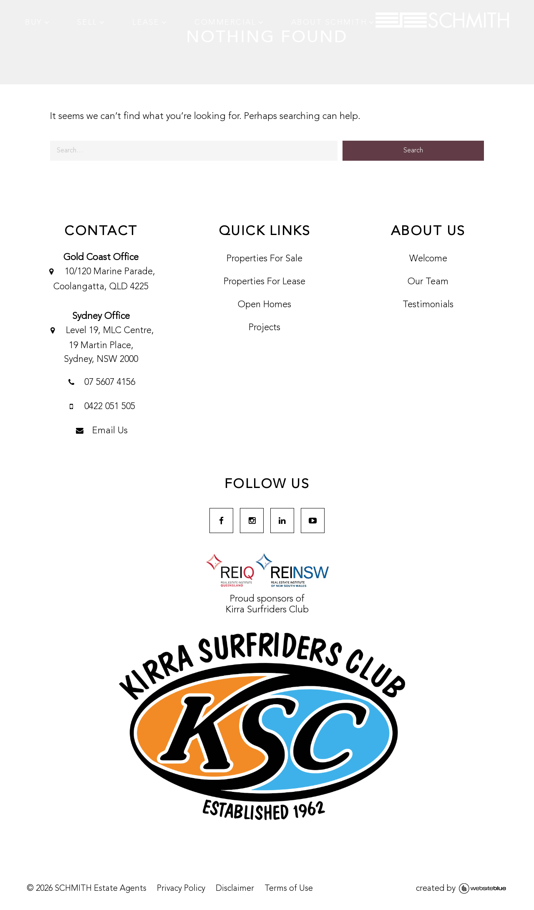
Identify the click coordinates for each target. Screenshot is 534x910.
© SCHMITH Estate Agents (86, 889)
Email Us (101, 431)
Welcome (428, 258)
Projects (264, 327)
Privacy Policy (181, 889)
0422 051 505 (101, 407)
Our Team (428, 281)
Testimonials (428, 304)
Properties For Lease (264, 281)
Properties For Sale (264, 258)
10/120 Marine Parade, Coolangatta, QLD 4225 (101, 278)
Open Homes (264, 304)
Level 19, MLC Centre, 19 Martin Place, (101, 344)
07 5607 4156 (101, 383)
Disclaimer (235, 889)
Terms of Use (288, 889)
